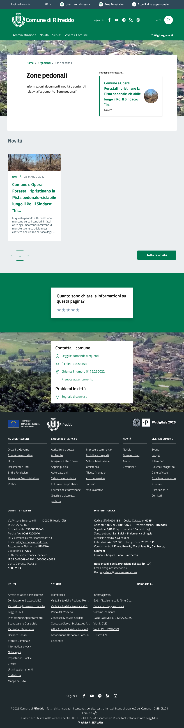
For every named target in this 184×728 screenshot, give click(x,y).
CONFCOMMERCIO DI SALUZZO (112, 618)
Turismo (90, 484)
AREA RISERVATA (90, 722)
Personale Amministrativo (23, 478)
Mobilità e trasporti (97, 455)
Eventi (155, 449)
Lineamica (57, 641)
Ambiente (57, 455)
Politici (12, 484)
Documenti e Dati (18, 467)
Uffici (11, 461)
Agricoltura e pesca (62, 449)
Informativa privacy (19, 646)
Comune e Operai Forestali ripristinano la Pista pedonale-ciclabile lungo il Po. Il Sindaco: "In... (122, 93)
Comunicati (129, 467)
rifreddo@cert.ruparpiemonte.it (33, 538)
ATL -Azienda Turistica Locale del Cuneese (76, 629)
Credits (12, 664)
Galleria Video (160, 472)
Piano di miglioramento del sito (26, 606)
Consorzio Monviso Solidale (67, 618)
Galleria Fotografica (163, 467)
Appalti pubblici (60, 467)
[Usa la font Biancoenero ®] (75, 4)
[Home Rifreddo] (44, 20)
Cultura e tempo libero (64, 484)
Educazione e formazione (66, 490)
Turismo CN (100, 635)
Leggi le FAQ (15, 612)
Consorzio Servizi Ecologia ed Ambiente (74, 623)
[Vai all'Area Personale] (150, 4)
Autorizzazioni (59, 472)
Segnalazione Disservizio (22, 623)
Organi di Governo (18, 449)
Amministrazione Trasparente (25, 594)
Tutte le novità (157, 255)
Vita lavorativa (95, 490)
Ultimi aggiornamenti (20, 669)
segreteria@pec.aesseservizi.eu (118, 572)
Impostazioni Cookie (20, 658)
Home (30, 63)
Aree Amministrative (20, 455)
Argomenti (44, 63)
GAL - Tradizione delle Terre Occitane (115, 600)
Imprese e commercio (99, 449)
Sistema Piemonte (104, 612)
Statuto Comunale (19, 641)
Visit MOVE (100, 623)
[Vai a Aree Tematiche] (111, 4)
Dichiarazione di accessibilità (24, 600)
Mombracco (58, 594)
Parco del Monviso (62, 612)
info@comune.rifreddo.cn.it (32, 542)
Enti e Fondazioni (18, 472)
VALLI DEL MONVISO (106, 629)
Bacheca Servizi (17, 635)
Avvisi (126, 461)
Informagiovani (102, 594)
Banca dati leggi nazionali (108, 606)
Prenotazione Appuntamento (25, 618)
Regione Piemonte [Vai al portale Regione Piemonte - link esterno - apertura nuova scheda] (20, 4)
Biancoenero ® (106, 718)
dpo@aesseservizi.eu (114, 568)
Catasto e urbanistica (63, 478)
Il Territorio (158, 461)
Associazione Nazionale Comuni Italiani (74, 635)
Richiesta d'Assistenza (21, 629)
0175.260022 (20, 525)
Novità (17, 176)
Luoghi (156, 455)
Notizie (127, 449)
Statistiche (14, 675)
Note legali (14, 652)
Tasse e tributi (131, 455)
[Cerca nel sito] (168, 20)
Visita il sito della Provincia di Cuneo (72, 606)
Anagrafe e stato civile (64, 461)
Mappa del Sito (17, 681)
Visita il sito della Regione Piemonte (72, 600)
